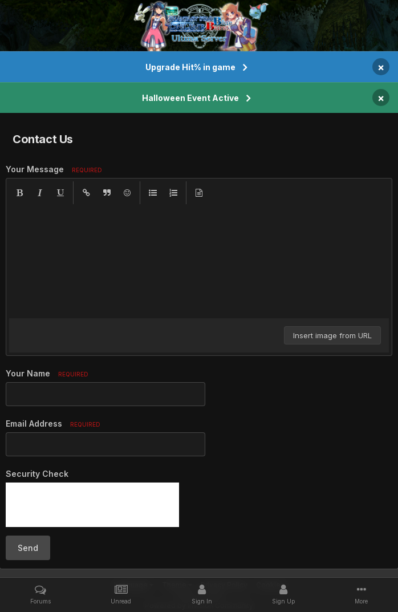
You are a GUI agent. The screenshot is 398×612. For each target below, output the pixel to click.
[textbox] (199, 261)
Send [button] (28, 548)
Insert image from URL (332, 335)
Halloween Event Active (190, 98)
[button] (19, 192)
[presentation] (92, 505)
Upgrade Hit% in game (190, 67)
